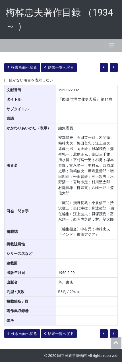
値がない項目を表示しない (31, 80)
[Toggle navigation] (111, 45)
